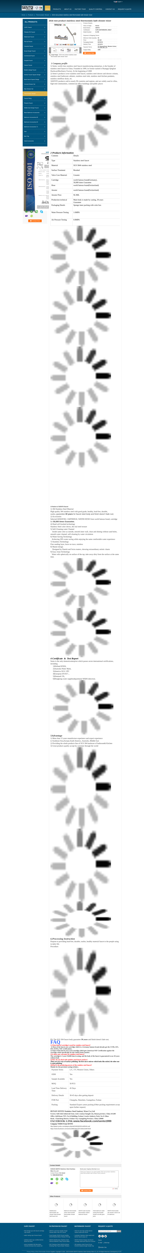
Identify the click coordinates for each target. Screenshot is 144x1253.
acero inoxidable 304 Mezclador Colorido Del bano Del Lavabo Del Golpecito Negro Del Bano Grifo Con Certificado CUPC (34, 1247)
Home (47, 9)
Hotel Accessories (29, 141)
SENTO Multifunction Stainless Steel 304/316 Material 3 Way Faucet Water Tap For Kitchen (59, 1241)
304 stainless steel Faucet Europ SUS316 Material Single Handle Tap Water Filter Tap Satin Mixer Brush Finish (84, 1247)
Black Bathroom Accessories (32, 112)
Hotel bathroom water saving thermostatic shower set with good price (99, 1213)
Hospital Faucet (28, 60)
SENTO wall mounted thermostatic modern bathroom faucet (84, 1212)
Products (57, 9)
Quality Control (95, 9)
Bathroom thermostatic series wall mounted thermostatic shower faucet (70, 1213)
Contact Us (110, 9)
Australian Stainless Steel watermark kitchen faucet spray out (84, 1236)
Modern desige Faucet (30, 70)
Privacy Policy (30, 1251)
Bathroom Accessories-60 (31, 117)
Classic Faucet (28, 65)
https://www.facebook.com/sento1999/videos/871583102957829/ (70, 1129)
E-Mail (100, 1242)
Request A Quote (124, 9)
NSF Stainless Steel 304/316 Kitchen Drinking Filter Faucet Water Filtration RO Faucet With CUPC (59, 1246)
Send (119, 1231)
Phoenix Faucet (28, 103)
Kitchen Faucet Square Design (32, 74)
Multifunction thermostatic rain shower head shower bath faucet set (55, 1213)
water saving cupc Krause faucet (33, 1235)
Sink (25, 131)
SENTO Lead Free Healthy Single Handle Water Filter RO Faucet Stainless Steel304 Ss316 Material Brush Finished (58, 1233)
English (119, 1)
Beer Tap (26, 136)
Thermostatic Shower (42, 15)
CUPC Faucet (28, 27)
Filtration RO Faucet (29, 32)
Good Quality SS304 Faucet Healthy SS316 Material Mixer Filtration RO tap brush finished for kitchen (59, 1237)
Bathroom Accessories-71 (31, 127)
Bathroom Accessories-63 (31, 122)
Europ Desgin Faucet (30, 51)
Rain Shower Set (28, 89)
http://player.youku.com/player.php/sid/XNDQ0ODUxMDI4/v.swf (70, 1126)
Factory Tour (80, 9)
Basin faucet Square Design (31, 79)
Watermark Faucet (29, 37)
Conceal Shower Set (29, 84)
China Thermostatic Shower (42, 1251)
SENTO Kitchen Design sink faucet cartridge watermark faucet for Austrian (85, 1240)
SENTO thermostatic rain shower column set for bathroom (114, 1212)
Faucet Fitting (28, 98)
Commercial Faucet (29, 56)
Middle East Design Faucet (31, 108)
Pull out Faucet (28, 41)
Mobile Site (102, 1247)
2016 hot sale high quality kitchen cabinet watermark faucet (83, 1231)
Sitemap (106, 1242)
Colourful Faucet (28, 46)
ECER (119, 1251)
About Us (67, 9)
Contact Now (90, 53)
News (100, 1240)
